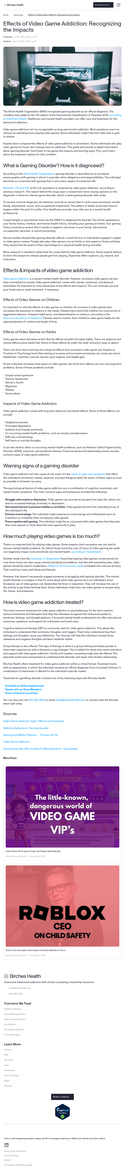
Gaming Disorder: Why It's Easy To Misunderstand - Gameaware (40, 749)
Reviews (8, 1050)
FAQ (6, 1055)
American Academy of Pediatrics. (22, 318)
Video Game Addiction (16, 742)
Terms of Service (11, 1156)
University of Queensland (45, 558)
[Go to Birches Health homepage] (13, 5)
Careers (7, 1160)
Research (8, 1086)
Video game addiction (16, 278)
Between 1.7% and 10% (16, 188)
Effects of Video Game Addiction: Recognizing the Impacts (54, 15)
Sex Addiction (10, 1024)
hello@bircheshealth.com (70, 700)
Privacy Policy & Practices (15, 1151)
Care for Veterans (11, 1076)
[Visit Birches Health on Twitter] (29, 1145)
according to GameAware (86, 552)
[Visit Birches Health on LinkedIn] (6, 1145)
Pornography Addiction (14, 1030)
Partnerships (9, 1070)
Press (6, 1065)
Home (5, 15)
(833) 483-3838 (15, 994)
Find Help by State (12, 1035)
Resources (18, 15)
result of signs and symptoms (88, 474)
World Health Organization (38, 174)
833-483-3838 (36, 700)
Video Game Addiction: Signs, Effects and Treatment (33, 721)
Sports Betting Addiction (15, 1014)
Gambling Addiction (12, 1009)
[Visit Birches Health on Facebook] (14, 1145)
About (6, 1081)
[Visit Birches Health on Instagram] (21, 1145)
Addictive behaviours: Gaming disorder (26, 728)
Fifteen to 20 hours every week (65, 566)
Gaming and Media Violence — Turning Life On (30, 735)
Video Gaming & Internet (15, 1019)
